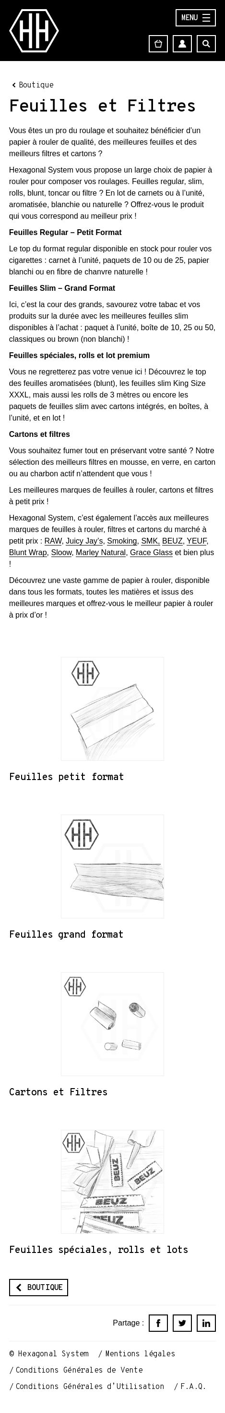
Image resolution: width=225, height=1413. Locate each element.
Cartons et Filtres (58, 1092)
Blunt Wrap (28, 552)
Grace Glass (151, 552)
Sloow (61, 552)
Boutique (36, 85)
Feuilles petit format (66, 776)
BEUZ (172, 541)
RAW (53, 541)
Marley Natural (101, 552)
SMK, (150, 541)
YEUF (196, 541)
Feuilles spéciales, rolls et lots (98, 1249)
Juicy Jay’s (84, 541)
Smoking (122, 541)
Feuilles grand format (66, 934)
